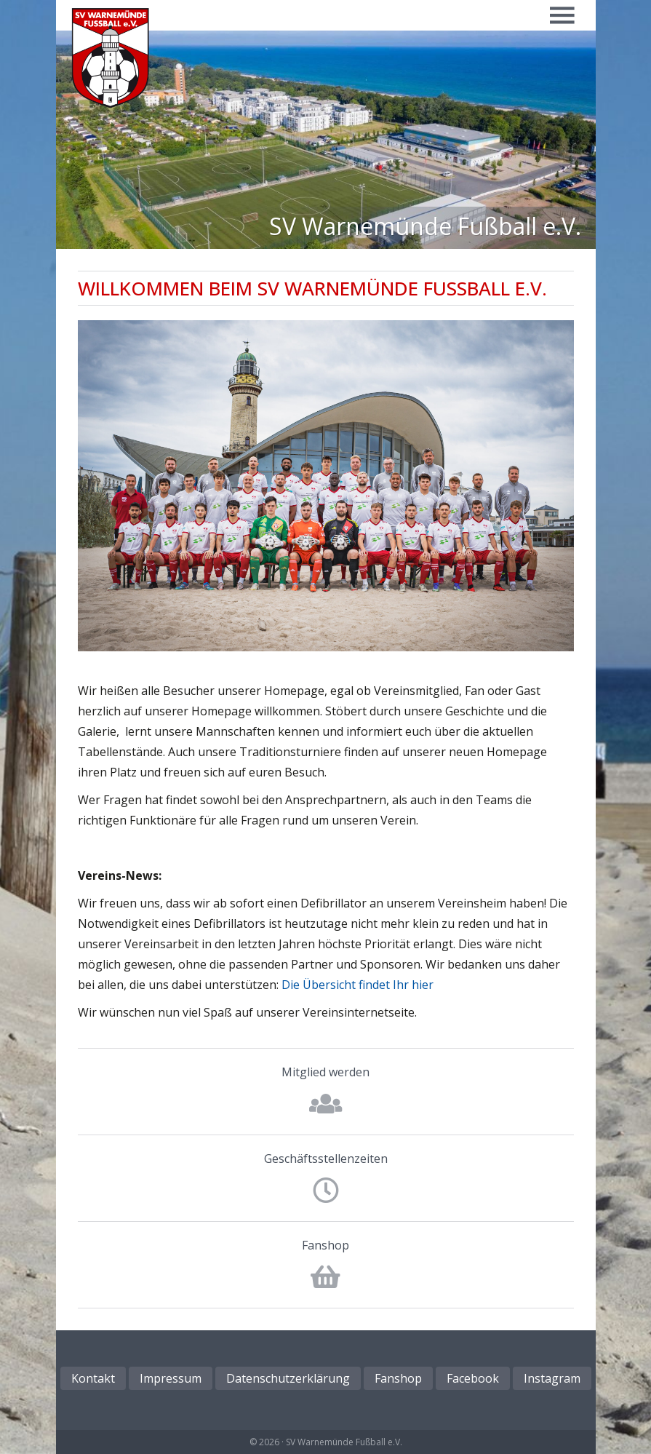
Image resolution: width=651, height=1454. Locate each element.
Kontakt (93, 1378)
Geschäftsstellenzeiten (326, 1159)
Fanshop (325, 1245)
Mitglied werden (325, 1072)
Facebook (473, 1378)
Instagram (552, 1378)
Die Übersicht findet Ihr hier (357, 985)
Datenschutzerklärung (288, 1378)
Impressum (170, 1378)
